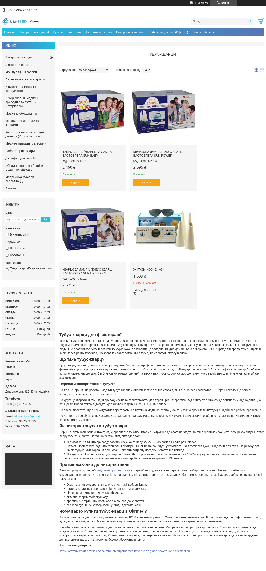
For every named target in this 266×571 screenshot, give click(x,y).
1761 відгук (201, 2)
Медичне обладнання (21, 113)
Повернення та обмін (130, 32)
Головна (9, 32)
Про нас (58, 32)
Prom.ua (153, 563)
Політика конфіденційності (154, 566)
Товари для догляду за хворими (22, 122)
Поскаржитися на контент (122, 566)
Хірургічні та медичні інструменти (20, 89)
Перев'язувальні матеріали (25, 79)
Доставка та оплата (98, 32)
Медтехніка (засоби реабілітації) (19, 179)
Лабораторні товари (20, 151)
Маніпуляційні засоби (21, 72)
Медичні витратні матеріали (25, 143)
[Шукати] (249, 21)
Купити (75, 180)
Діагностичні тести (18, 64)
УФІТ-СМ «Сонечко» (77, 265)
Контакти (74, 32)
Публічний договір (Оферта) (169, 32)
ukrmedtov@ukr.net (27, 416)
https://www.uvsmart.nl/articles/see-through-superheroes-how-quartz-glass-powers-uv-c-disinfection (124, 538)
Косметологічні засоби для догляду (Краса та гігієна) (24, 134)
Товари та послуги (32, 32)
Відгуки (10, 188)
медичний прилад (108, 458)
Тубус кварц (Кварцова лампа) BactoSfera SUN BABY (87, 151)
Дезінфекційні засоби (21, 158)
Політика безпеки (204, 32)
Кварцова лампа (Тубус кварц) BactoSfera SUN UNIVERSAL (225, 151)
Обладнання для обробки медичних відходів (24, 167)
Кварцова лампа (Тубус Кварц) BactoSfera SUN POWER (156, 151)
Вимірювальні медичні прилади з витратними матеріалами (21, 102)
